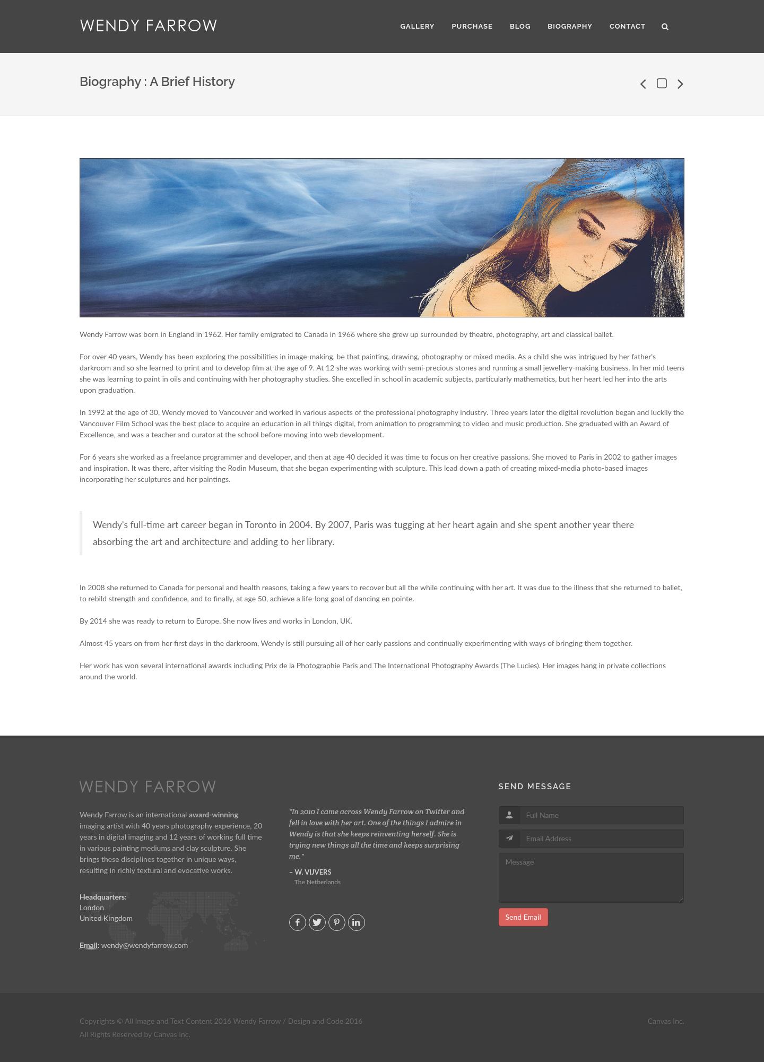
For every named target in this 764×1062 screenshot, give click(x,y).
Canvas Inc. (666, 1020)
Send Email (523, 916)
